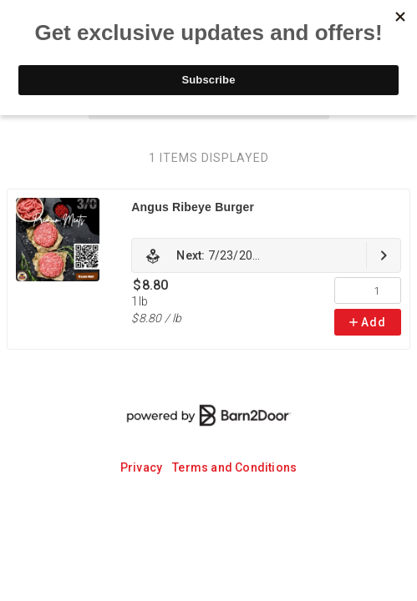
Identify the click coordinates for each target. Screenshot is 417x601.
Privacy (141, 467)
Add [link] (367, 322)
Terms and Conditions (234, 467)
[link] (266, 255)
